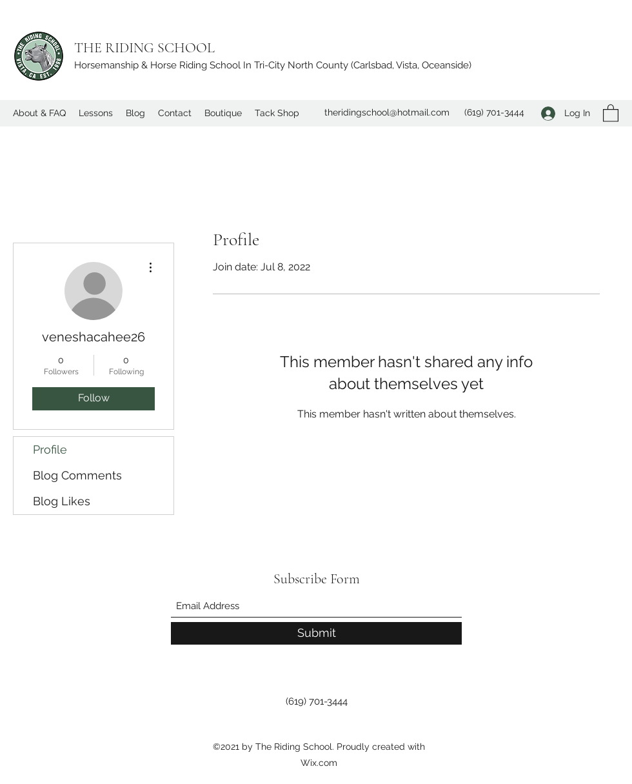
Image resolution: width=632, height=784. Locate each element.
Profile (50, 449)
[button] (610, 112)
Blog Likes (61, 501)
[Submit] (316, 633)
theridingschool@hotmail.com (386, 112)
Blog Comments (77, 475)
